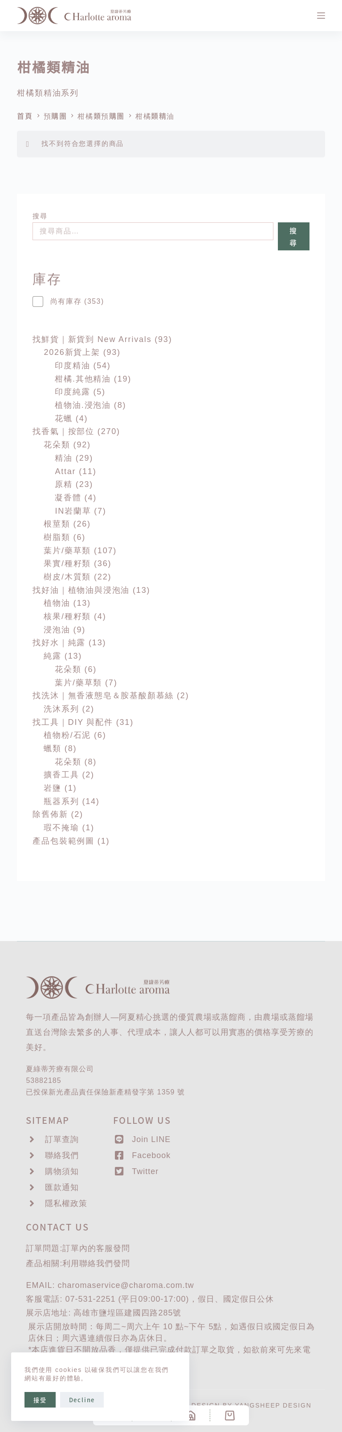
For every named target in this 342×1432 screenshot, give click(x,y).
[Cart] (229, 1415)
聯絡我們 (96, 1263)
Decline (82, 1400)
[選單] (321, 16)
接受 (40, 1400)
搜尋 (40, 216)
